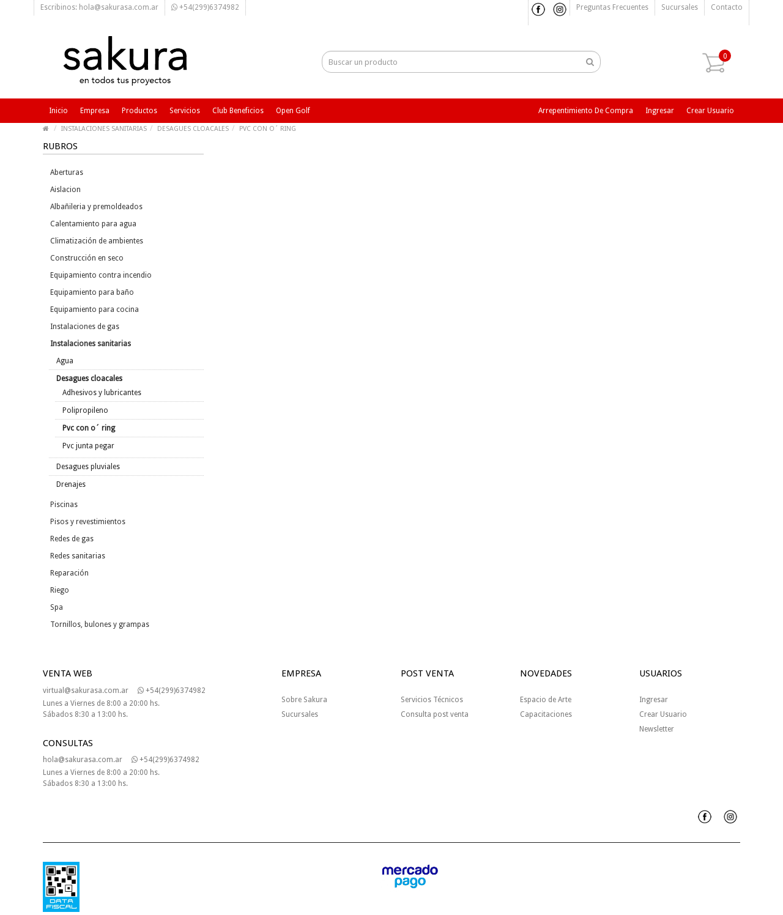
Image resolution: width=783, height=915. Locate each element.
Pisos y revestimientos (87, 521)
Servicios (184, 110)
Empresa (94, 110)
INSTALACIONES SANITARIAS (104, 129)
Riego (59, 590)
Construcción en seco (87, 258)
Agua (64, 361)
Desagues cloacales (89, 378)
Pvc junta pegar (88, 446)
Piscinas (64, 504)
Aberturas (66, 172)
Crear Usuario (663, 714)
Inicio (58, 110)
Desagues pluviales (88, 466)
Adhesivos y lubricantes (101, 392)
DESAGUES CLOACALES (193, 129)
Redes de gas (72, 539)
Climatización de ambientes (96, 241)
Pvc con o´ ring (88, 428)
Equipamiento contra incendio (101, 275)
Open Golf (293, 110)
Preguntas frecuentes (612, 7)
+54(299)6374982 (205, 7)
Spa (56, 607)
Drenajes (71, 484)
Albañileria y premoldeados (96, 206)
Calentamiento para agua (93, 224)
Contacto (727, 7)
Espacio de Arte (545, 699)
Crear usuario (710, 110)
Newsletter (656, 729)
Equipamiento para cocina (94, 309)
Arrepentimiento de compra (585, 110)
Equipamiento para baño (92, 292)
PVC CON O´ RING (267, 129)
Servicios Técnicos (432, 699)
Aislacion (65, 189)
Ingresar (659, 110)
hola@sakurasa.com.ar (82, 759)
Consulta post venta (435, 714)
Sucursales (679, 7)
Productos (139, 110)
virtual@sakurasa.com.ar (85, 690)
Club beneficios (238, 110)
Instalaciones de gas (84, 326)
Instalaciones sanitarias (90, 343)
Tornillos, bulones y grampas (99, 624)
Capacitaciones (546, 714)
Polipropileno (85, 410)
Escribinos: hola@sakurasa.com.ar (99, 7)
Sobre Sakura (304, 699)
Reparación (69, 573)
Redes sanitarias (77, 556)
